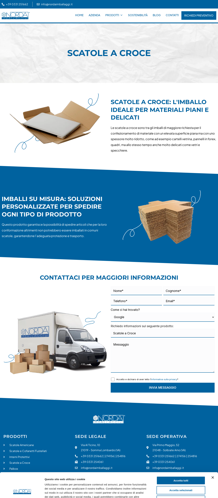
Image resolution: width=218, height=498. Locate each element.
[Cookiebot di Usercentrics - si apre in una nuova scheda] (22, 491)
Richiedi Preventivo (198, 15)
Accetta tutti (181, 457)
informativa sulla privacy (164, 379)
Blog (157, 15)
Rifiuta (181, 476)
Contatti (172, 15)
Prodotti (114, 15)
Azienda (94, 15)
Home (79, 15)
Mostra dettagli (179, 491)
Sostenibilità (137, 15)
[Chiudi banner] (213, 454)
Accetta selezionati (180, 466)
